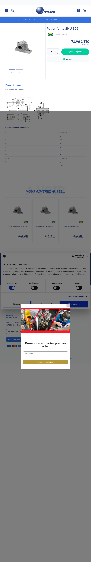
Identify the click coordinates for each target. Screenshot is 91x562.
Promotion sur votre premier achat (45, 289)
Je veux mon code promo (45, 306)
